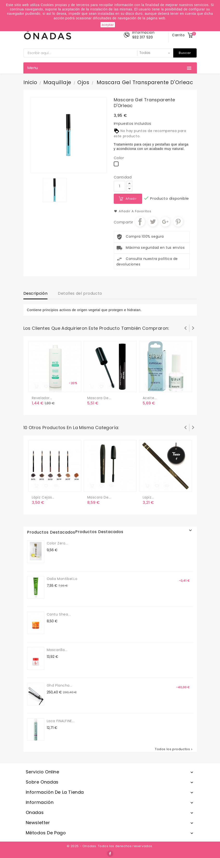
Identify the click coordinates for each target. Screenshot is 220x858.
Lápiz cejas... (43, 497)
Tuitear (153, 222)
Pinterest (178, 222)
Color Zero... (57, 543)
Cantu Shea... (59, 614)
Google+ (165, 222)
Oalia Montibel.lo (62, 578)
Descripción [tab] (35, 293)
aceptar (108, 25)
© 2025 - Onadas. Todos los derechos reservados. (110, 846)
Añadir (131, 198)
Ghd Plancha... (59, 685)
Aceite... (150, 398)
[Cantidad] (119, 186)
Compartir (140, 222)
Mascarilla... (57, 649)
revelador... (42, 398)
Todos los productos (174, 749)
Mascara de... (99, 398)
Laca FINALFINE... (61, 721)
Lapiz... (148, 497)
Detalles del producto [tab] (80, 293)
